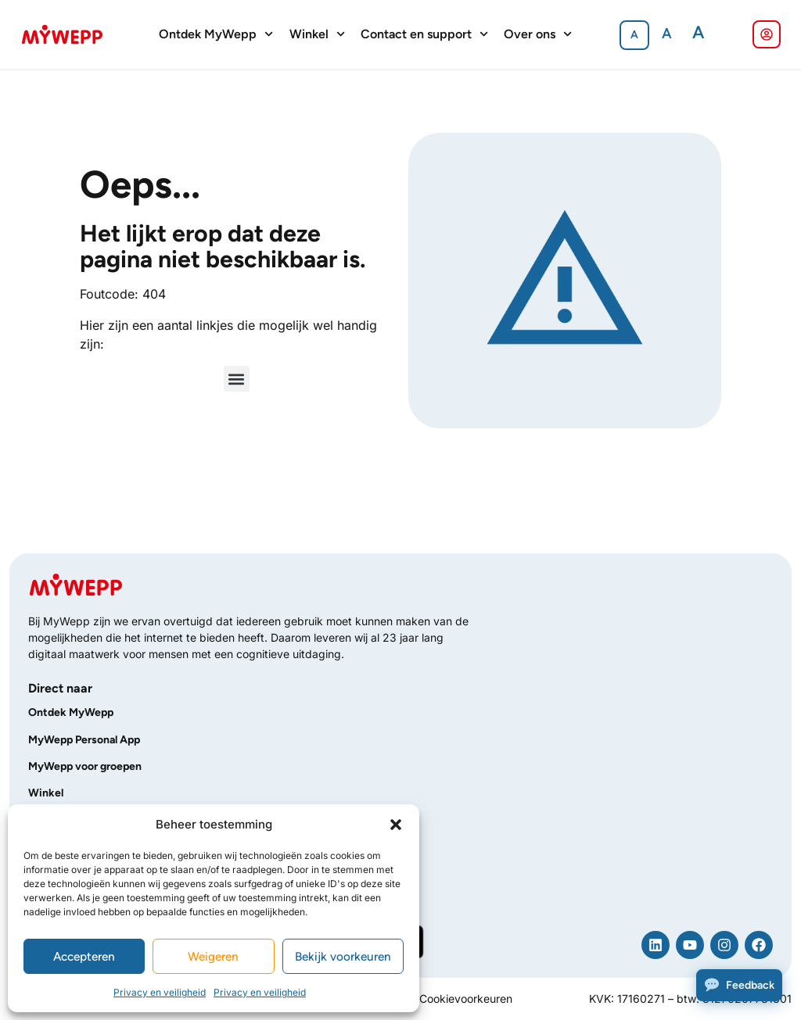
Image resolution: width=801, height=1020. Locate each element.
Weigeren (214, 957)
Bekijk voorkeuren (343, 957)
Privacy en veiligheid (159, 992)
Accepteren (84, 957)
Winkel (317, 34)
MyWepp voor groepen (85, 766)
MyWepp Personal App (84, 739)
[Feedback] (739, 985)
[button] (396, 824)
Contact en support (424, 34)
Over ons (538, 34)
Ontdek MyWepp (216, 34)
